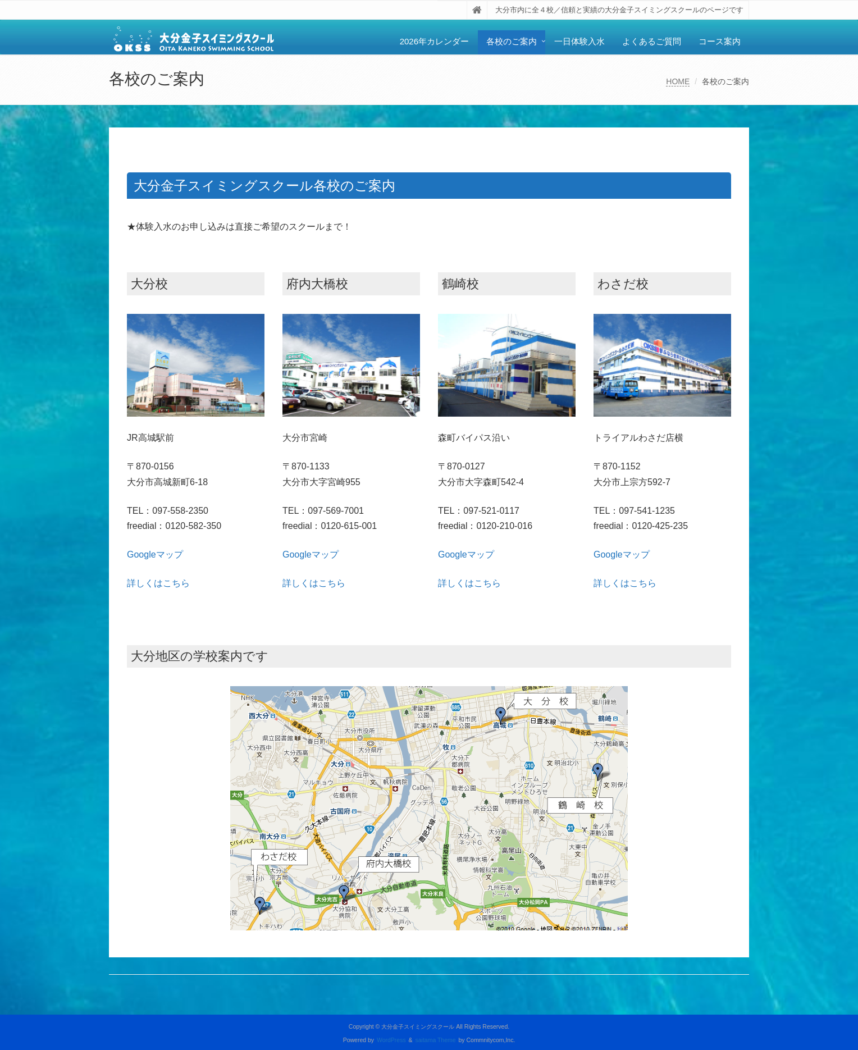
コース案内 (720, 41)
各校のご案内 (511, 41)
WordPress (391, 1040)
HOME (678, 81)
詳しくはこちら (158, 583)
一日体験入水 (579, 41)
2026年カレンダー (434, 41)
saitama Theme (436, 1040)
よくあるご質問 (651, 41)
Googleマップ (155, 554)
